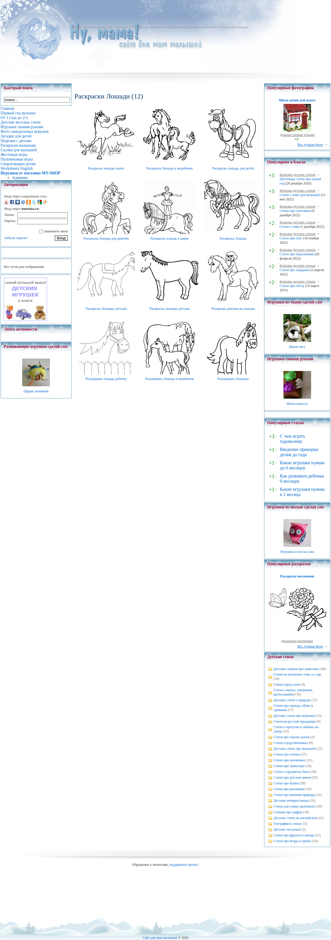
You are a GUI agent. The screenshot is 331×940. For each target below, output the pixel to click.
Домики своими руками (297, 135)
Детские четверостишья (291, 801)
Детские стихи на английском (295, 818)
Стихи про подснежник (297, 254)
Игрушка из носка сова (297, 552)
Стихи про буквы (286, 783)
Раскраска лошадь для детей (233, 168)
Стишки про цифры (288, 812)
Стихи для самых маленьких (294, 806)
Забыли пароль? (16, 238)
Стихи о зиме (289, 227)
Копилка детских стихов (297, 175)
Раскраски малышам (148, 27)
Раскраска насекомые (297, 576)
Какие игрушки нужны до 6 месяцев (302, 465)
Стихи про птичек (287, 754)
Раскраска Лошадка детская (106, 309)
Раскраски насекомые (297, 641)
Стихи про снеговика (295, 211)
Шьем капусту (297, 404)
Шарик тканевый (35, 391)
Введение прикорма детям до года (299, 452)
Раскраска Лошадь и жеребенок (169, 168)
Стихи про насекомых (290, 760)
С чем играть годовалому (292, 439)
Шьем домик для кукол (297, 100)
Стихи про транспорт (289, 766)
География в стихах (288, 824)
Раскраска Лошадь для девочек (106, 238)
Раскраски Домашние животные (191, 27)
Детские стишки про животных (297, 669)
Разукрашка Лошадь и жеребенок (169, 379)
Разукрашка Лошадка (233, 379)
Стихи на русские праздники (295, 721)
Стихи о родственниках (291, 743)
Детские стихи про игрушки (294, 716)
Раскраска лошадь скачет (106, 168)
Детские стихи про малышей (295, 749)
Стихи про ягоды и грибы (292, 841)
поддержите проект (183, 865)
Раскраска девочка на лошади (233, 309)
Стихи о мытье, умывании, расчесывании (293, 692)
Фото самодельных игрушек (107, 27)
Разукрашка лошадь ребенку (106, 379)
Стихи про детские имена (292, 777)
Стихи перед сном (287, 684)
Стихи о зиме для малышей (300, 195)
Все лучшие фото (310, 145)
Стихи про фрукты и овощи (294, 835)
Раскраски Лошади (234, 27)
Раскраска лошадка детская (170, 309)
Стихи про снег (291, 238)
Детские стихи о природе (292, 700)
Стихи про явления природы (294, 795)
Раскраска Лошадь (233, 238)
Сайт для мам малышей (159, 938)
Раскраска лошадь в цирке (170, 238)
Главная (75, 27)
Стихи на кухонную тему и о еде (297, 674)
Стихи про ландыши (295, 270)
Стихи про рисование (289, 789)
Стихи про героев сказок (292, 737)
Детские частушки (287, 829)
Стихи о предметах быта (292, 772)
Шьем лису (297, 347)
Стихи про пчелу (292, 286)
